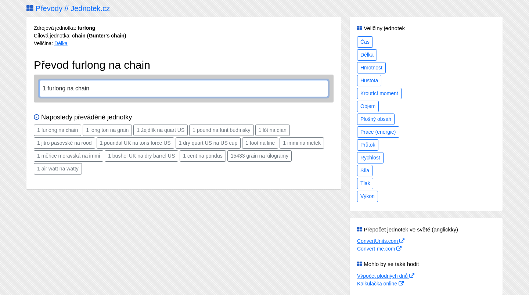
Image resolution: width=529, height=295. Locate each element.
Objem (367, 106)
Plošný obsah (375, 119)
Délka (61, 43)
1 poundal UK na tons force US (135, 143)
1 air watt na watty (58, 169)
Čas (365, 42)
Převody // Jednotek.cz (68, 8)
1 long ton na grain (107, 130)
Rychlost (370, 158)
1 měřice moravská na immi (68, 156)
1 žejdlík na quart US (160, 130)
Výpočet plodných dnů (385, 276)
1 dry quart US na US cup (208, 143)
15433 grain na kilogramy (259, 156)
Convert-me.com (379, 249)
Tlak (365, 183)
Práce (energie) (378, 132)
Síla (364, 170)
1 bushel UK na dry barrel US (141, 156)
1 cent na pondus (202, 156)
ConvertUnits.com (380, 241)
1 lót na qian (273, 130)
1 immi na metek (302, 143)
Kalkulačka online (380, 284)
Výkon (367, 196)
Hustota (369, 80)
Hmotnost (371, 68)
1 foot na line (260, 143)
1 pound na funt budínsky (221, 130)
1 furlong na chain (57, 130)
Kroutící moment (379, 93)
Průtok (367, 145)
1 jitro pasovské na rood (64, 143)
